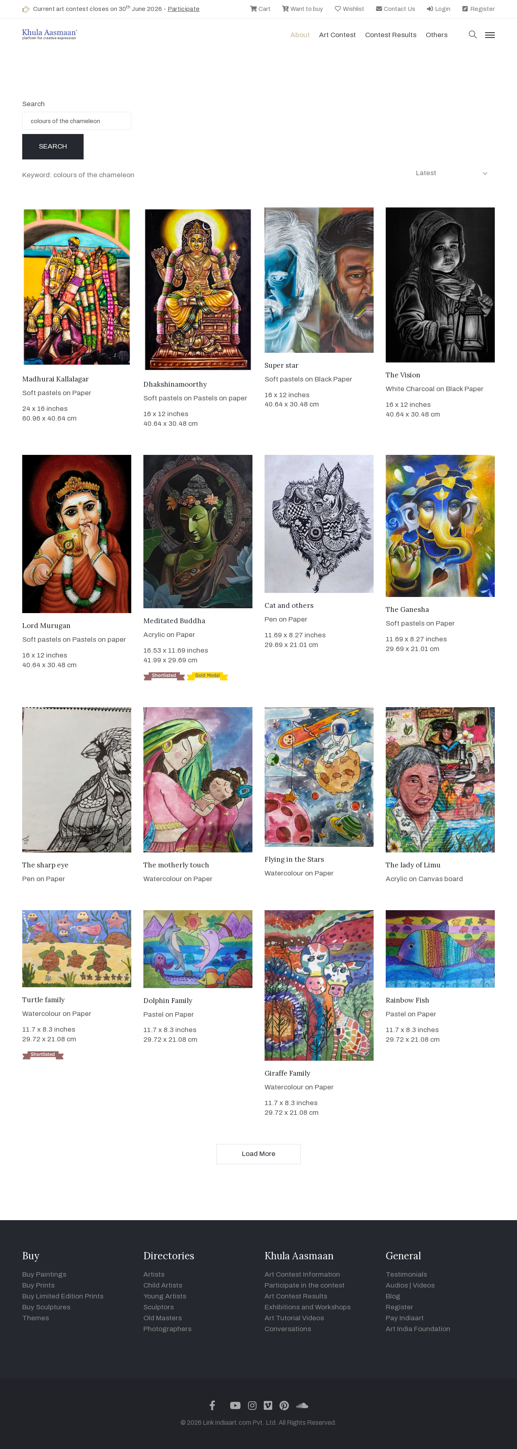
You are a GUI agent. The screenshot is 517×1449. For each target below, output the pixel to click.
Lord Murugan (46, 625)
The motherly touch (176, 865)
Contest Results (390, 35)
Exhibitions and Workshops (308, 1307)
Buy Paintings (44, 1274)
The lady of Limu (413, 865)
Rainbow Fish (407, 1000)
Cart (260, 9)
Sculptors (158, 1307)
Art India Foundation (418, 1329)
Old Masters (162, 1318)
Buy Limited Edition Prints (62, 1296)
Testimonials (406, 1274)
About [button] (300, 35)
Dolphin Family (167, 1000)
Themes (35, 1318)
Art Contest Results (296, 1296)
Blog (393, 1296)
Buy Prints (38, 1285)
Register (478, 9)
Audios (397, 1285)
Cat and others (289, 605)
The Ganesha (407, 609)
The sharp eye (45, 865)
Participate (184, 9)
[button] (473, 35)
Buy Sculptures (46, 1307)
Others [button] (437, 35)
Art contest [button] (337, 35)
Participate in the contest (305, 1285)
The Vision (403, 375)
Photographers (167, 1329)
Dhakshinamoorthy (175, 384)
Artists (153, 1274)
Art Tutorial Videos (294, 1318)
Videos (424, 1285)
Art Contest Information (302, 1274)
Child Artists (162, 1285)
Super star (281, 365)
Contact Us (395, 9)
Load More (258, 1154)
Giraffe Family (287, 1073)
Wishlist (349, 9)
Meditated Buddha (174, 620)
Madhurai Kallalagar (55, 379)
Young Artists (164, 1296)
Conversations (288, 1329)
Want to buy (302, 9)
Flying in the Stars (294, 859)
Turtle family (43, 999)
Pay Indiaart (405, 1318)
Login (438, 9)
